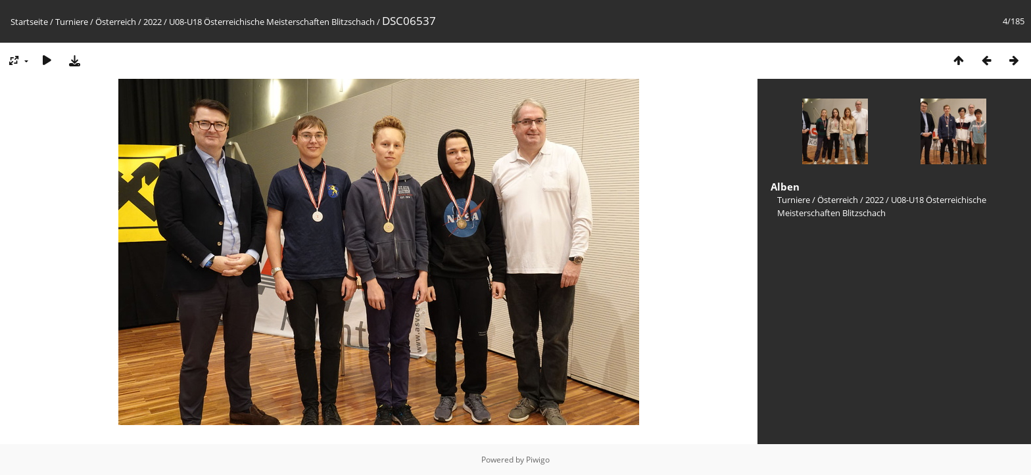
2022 (152, 22)
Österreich (115, 22)
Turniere (71, 22)
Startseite (29, 22)
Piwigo (538, 459)
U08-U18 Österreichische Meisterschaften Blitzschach (272, 22)
